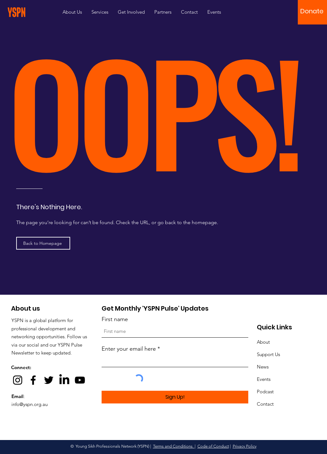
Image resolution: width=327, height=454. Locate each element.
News (263, 367)
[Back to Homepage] (43, 243)
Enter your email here (129, 349)
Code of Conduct (213, 446)
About (263, 342)
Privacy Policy (245, 446)
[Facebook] (33, 380)
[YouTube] (80, 380)
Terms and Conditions (174, 446)
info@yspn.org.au (29, 404)
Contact (265, 404)
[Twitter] (49, 380)
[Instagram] (17, 380)
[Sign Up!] (175, 397)
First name (115, 319)
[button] (312, 11)
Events (263, 379)
